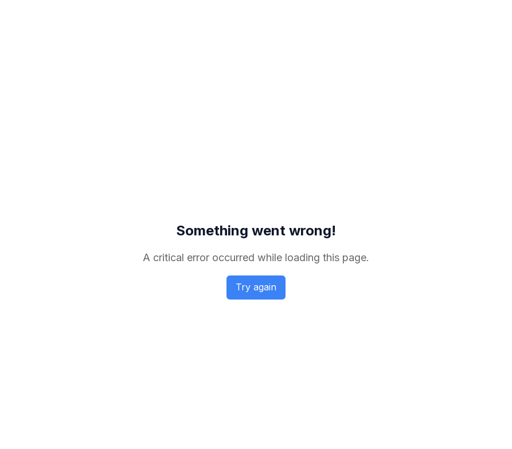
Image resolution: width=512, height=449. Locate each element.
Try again (256, 287)
